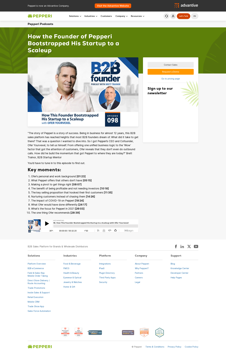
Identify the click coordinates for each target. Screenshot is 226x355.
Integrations (105, 263)
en (195, 16)
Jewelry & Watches (72, 282)
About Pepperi (142, 263)
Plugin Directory (107, 273)
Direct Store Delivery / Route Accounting (39, 282)
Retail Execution (35, 297)
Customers (106, 16)
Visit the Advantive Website (113, 5)
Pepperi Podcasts (40, 24)
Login (173, 16)
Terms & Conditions (154, 346)
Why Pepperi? (142, 268)
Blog (173, 263)
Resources (138, 16)
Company (121, 16)
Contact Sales (171, 65)
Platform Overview (37, 263)
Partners (139, 273)
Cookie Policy (191, 346)
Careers (139, 277)
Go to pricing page (170, 78)
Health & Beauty (71, 273)
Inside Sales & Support (39, 292)
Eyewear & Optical (72, 277)
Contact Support (166, 16)
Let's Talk (183, 16)
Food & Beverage (72, 263)
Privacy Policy (174, 346)
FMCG (66, 268)
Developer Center (179, 273)
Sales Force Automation (39, 311)
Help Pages (176, 277)
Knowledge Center (180, 268)
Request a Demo (170, 71)
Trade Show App (36, 306)
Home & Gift (69, 287)
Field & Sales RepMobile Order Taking (38, 274)
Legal (137, 282)
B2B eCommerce (36, 268)
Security (103, 282)
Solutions (75, 16)
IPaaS (102, 268)
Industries (91, 16)
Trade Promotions (36, 288)
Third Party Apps (107, 277)
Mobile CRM (33, 302)
